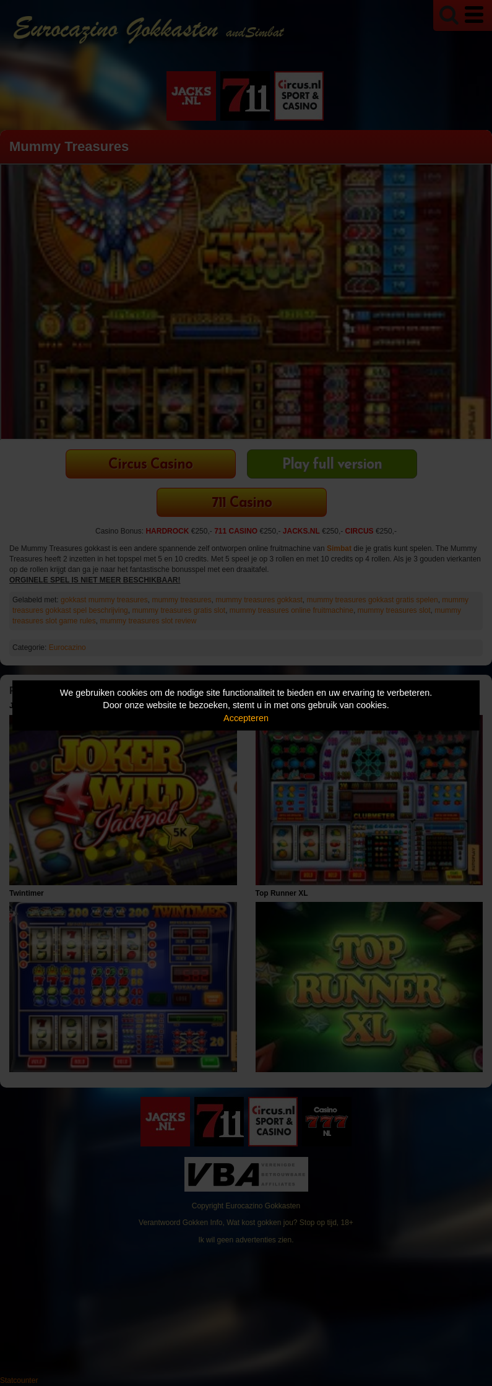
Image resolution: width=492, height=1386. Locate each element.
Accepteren (246, 718)
